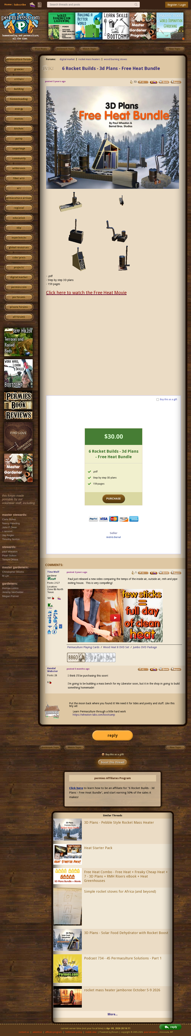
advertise (37, 1032)
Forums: (51, 59)
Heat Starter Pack (98, 848)
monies (18, 119)
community (19, 158)
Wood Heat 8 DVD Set (116, 647)
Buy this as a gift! (113, 754)
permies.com (19, 287)
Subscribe (20, 4)
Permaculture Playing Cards (83, 647)
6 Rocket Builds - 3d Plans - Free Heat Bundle (111, 68)
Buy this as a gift (168, 399)
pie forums (18, 297)
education (19, 218)
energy (19, 109)
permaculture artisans (18, 198)
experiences (19, 237)
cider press (18, 257)
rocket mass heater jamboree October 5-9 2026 (122, 990)
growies (19, 69)
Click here (76, 788)
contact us (24, 1032)
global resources (19, 247)
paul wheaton (151, 1032)
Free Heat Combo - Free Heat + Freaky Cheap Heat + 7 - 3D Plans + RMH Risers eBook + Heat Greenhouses (126, 876)
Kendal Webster (52, 670)
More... (113, 1014)
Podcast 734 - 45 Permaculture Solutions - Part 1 (123, 958)
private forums (19, 307)
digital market (19, 277)
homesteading (19, 99)
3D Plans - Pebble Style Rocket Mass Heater (119, 822)
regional (19, 208)
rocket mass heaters (89, 59)
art (19, 188)
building (19, 89)
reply (112, 735)
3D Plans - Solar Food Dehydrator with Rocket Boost (126, 933)
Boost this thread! (112, 762)
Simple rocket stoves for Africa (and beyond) (120, 891)
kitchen (18, 128)
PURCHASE (113, 498)
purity (18, 138)
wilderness (18, 168)
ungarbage (19, 148)
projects (19, 267)
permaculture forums (19, 59)
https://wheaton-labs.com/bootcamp (94, 714)
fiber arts (18, 178)
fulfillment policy (74, 1032)
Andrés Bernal (113, 537)
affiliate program (53, 1032)
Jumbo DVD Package (145, 647)
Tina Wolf (53, 571)
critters (19, 79)
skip (19, 228)
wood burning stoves (115, 59)
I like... (51, 608)
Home (8, 4)
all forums (19, 317)
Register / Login (176, 4)
